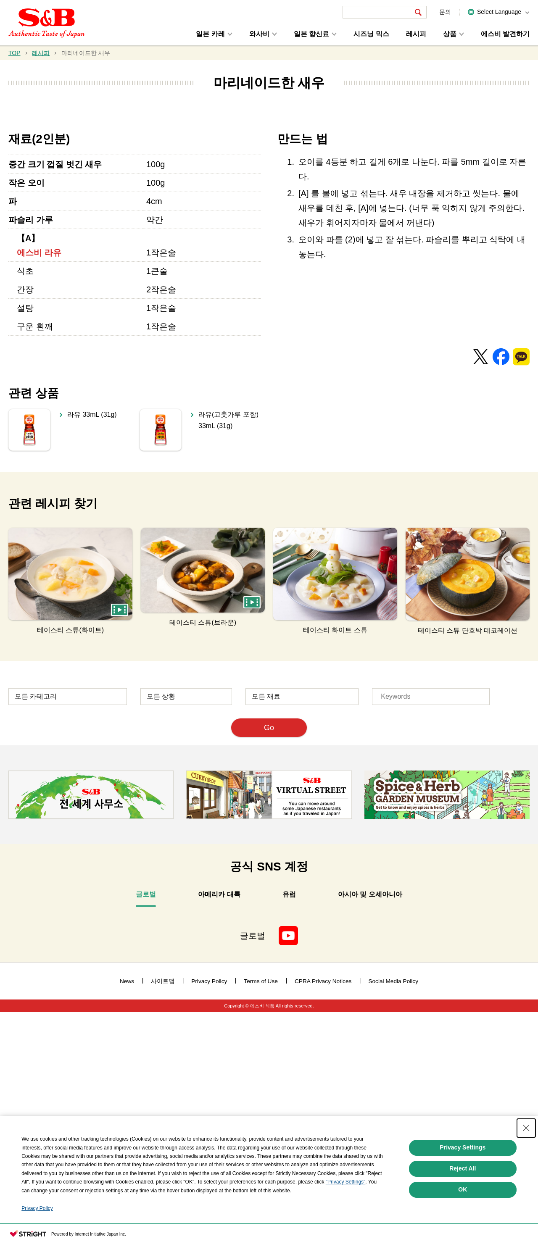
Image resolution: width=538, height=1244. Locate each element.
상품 (449, 33)
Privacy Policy (37, 1208)
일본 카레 (210, 33)
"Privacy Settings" (346, 1182)
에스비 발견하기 (505, 33)
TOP (14, 53)
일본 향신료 (311, 33)
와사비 (259, 33)
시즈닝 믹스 (371, 33)
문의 (445, 11)
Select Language (499, 11)
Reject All (462, 1168)
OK (462, 1189)
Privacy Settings (462, 1147)
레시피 (416, 33)
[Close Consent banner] (526, 1128)
